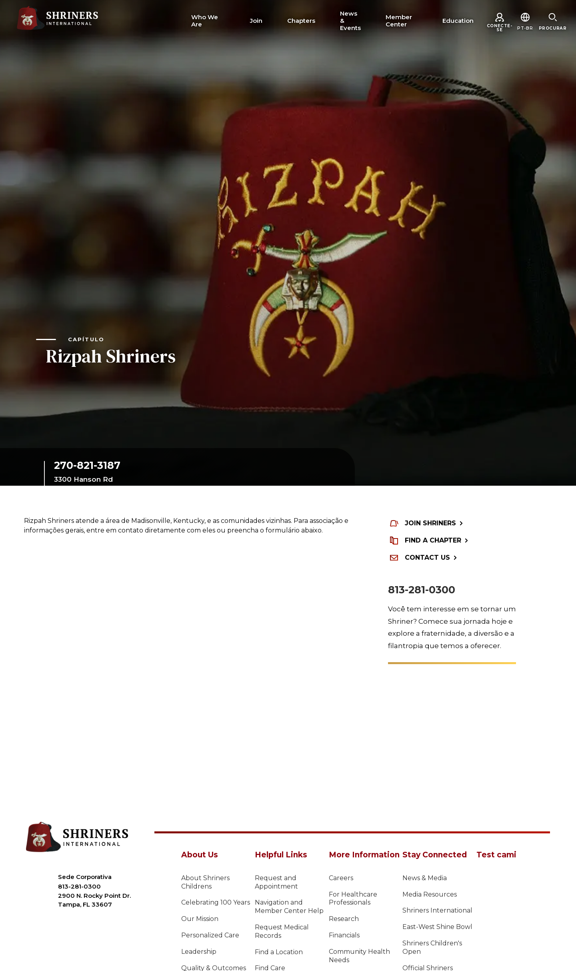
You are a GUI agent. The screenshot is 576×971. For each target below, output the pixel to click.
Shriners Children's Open (432, 947)
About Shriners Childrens (205, 882)
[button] (525, 28)
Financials (344, 935)
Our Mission (199, 919)
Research (344, 919)
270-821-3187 (87, 465)
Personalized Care (210, 935)
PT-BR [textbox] (525, 28)
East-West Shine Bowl (437, 927)
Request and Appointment (276, 882)
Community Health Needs (359, 956)
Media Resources (429, 894)
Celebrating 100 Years (215, 902)
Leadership (198, 951)
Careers (341, 878)
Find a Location (279, 952)
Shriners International (437, 910)
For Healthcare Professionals (353, 899)
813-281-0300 (421, 590)
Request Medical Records (282, 931)
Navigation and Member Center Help (289, 907)
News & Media (424, 878)
